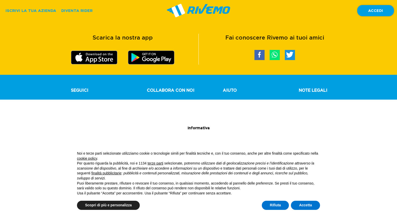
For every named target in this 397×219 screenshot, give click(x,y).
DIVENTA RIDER (77, 10)
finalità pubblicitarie (106, 173)
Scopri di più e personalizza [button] (108, 205)
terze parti (155, 163)
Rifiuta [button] (275, 205)
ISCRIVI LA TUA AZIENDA (31, 10)
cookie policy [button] (87, 158)
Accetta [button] (305, 205)
